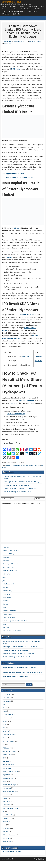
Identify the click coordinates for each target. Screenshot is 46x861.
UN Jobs (5, 831)
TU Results (6, 828)
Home (4, 6)
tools (4, 825)
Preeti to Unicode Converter (12, 631)
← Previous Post (7, 499)
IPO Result (13, 6)
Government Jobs (8, 734)
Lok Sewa (6, 761)
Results (5, 798)
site (4, 811)
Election (5, 721)
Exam (4, 724)
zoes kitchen (7, 841)
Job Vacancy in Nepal (10, 751)
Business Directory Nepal (16, 11)
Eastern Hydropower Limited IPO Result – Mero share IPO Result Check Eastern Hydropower (23, 31)
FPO (4, 728)
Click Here (38, 356)
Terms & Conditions (9, 611)
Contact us (6, 557)
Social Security (8, 815)
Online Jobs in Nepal (9, 785)
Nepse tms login (32, 6)
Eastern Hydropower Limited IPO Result (19, 465)
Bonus (4, 9)
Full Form (6, 731)
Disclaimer (6, 560)
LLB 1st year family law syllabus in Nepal (17, 492)
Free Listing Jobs (8, 567)
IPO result (8, 257)
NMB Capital (16, 69)
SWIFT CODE (7, 818)
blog (4, 708)
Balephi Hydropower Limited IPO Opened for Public (19, 668)
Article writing (7, 694)
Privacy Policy (7, 590)
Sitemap (5, 604)
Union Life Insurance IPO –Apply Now (15, 676)
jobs (4, 580)
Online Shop (7, 788)
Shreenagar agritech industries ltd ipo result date (20, 488)
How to (5, 738)
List (4, 758)
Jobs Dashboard (26, 9)
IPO (42, 6)
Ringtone (5, 601)
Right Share (13, 9)
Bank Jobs (6, 698)
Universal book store (9, 835)
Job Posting (7, 574)
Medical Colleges (8, 764)
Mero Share (25, 356)
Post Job (37, 9)
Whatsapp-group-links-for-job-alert (15, 621)
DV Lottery (5, 14)
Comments (7, 44)
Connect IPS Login (9, 554)
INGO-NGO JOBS (8, 741)
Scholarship (6, 805)
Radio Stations (32, 11)
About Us (37, 859)
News (22, 6)
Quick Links (16, 14)
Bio (4, 704)
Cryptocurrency (8, 714)
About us (6, 547)
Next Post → (40, 499)
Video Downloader (9, 617)
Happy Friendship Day (10, 570)
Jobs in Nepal (7, 755)
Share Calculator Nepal (10, 808)
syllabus (5, 821)
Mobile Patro (7, 768)
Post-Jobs (6, 627)
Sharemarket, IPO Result (10, 1)
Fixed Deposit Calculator (11, 564)
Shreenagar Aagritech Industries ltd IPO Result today (21, 482)
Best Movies (7, 701)
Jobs (3, 11)
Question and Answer (10, 791)
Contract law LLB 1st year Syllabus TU (16, 485)
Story (4, 607)
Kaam (43, 859)
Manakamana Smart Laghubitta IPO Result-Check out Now (22, 672)
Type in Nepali (7, 614)
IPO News (37, 465)
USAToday (6, 838)
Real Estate (6, 795)
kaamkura (7, 41)
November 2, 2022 (20, 41)
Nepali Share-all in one (10, 771)
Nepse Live (6, 775)
